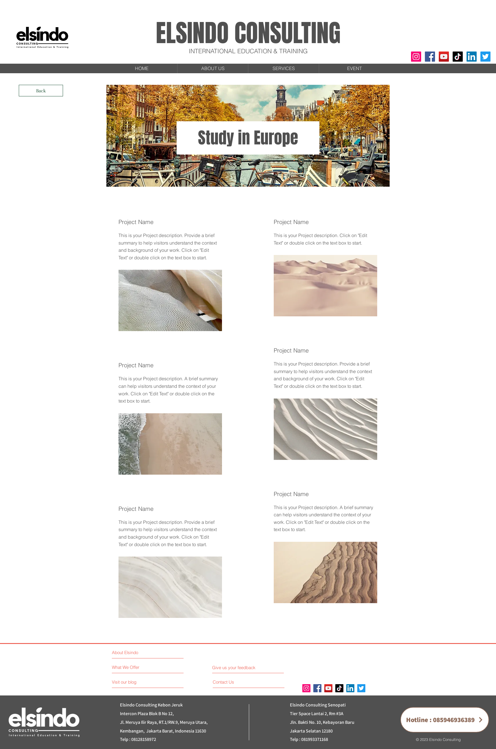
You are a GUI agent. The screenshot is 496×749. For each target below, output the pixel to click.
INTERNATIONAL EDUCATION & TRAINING (248, 51)
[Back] (41, 90)
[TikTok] (458, 57)
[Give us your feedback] (236, 667)
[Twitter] (485, 57)
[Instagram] (416, 57)
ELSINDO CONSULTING (248, 33)
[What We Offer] (134, 667)
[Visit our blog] (137, 682)
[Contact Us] (234, 682)
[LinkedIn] (472, 57)
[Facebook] (430, 57)
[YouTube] (444, 57)
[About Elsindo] (137, 652)
